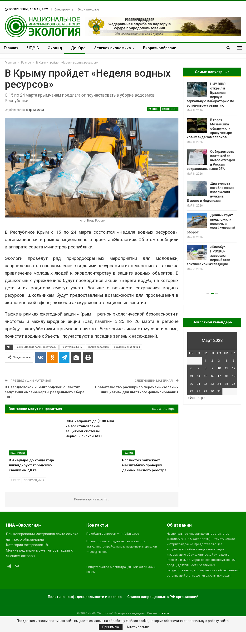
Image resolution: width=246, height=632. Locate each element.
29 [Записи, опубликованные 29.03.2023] (205, 391)
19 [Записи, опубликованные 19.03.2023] (233, 376)
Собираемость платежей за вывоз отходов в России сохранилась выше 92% (211, 160)
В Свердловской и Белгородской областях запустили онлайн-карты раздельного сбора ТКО (44, 392)
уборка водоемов (98, 347)
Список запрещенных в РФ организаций (162, 597)
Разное (153, 109)
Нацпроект (169, 109)
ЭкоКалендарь (88, 9)
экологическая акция (127, 347)
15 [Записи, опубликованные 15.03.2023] (205, 376)
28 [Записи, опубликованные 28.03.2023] (198, 391)
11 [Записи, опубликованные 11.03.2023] (226, 368)
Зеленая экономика (112, 48)
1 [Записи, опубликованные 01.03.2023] (205, 360)
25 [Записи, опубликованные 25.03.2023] (226, 383)
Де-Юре (78, 48)
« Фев (191, 398)
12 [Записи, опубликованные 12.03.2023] (233, 368)
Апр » (201, 398)
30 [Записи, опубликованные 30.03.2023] (212, 391)
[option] (212, 177)
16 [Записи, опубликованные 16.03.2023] (212, 376)
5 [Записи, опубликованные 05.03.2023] (233, 360)
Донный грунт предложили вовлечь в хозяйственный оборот (211, 223)
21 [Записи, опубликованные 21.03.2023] (198, 383)
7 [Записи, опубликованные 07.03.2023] (198, 368)
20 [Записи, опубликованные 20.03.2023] (191, 383)
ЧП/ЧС (33, 48)
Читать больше (138, 627)
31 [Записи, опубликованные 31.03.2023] (219, 391)
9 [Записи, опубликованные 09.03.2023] (212, 368)
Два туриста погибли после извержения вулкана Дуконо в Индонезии (211, 192)
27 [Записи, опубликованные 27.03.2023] (191, 391)
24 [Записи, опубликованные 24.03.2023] (219, 383)
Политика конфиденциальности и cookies (85, 597)
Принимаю (110, 627)
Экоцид (55, 48)
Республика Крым (72, 347)
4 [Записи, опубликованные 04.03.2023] (226, 360)
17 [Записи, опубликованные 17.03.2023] (219, 376)
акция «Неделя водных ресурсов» (36, 347)
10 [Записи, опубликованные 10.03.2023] (219, 368)
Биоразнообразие (159, 48)
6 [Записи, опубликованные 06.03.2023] (191, 368)
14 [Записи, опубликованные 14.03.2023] (198, 376)
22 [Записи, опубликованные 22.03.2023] (205, 383)
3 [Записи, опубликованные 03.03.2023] (219, 360)
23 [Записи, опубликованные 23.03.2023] (212, 383)
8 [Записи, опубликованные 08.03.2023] (205, 368)
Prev (15, 480)
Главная (11, 48)
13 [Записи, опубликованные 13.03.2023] (191, 376)
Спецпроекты (64, 9)
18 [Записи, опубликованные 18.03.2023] (226, 376)
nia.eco (164, 613)
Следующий (34, 480)
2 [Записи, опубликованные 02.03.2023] (212, 360)
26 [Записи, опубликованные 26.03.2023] (233, 383)
